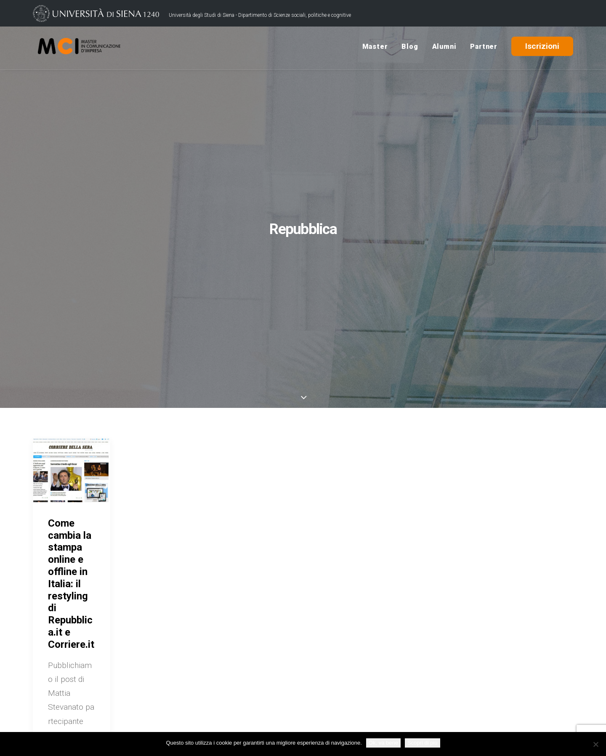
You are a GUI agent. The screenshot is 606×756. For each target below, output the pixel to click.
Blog (409, 48)
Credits (235, 719)
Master (375, 48)
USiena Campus (439, 672)
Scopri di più (422, 743)
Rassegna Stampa (442, 685)
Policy (262, 719)
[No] (595, 744)
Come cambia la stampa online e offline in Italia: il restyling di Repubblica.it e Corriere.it (71, 343)
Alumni (444, 48)
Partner (483, 48)
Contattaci (430, 659)
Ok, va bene (383, 743)
